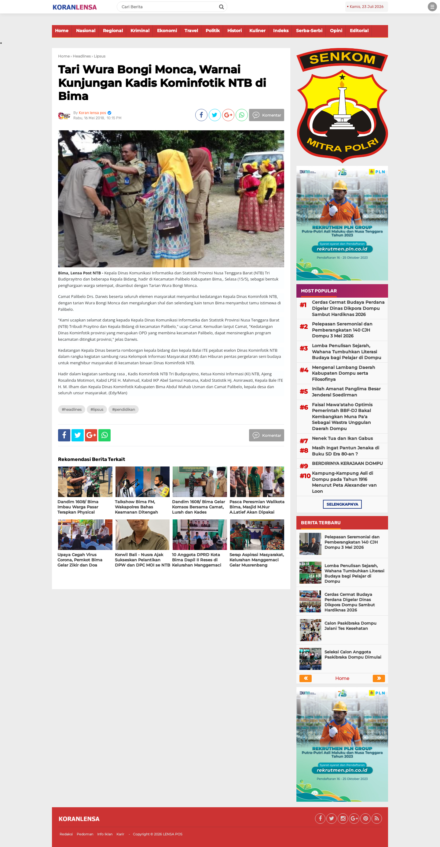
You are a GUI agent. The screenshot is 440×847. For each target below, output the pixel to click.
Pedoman (85, 834)
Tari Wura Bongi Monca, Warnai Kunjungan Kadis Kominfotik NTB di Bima (162, 82)
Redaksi (66, 834)
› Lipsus (98, 56)
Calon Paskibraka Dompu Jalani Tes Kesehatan (350, 626)
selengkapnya (342, 504)
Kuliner (257, 30)
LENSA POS (172, 834)
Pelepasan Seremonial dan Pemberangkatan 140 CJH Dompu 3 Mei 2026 (342, 330)
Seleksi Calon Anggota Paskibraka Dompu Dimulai (352, 654)
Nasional (85, 30)
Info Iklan (104, 834)
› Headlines (81, 56)
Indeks (280, 30)
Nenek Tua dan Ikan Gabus (342, 438)
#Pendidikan (123, 409)
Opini (336, 30)
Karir (120, 834)
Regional (113, 30)
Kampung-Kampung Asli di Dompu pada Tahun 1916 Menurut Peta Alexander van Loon (344, 482)
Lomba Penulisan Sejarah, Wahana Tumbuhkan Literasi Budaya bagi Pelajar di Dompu (346, 351)
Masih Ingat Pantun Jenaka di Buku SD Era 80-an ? (345, 451)
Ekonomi (167, 30)
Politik (213, 30)
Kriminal (139, 30)
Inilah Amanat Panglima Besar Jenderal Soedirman (346, 392)
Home (61, 30)
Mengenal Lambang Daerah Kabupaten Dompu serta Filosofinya (343, 373)
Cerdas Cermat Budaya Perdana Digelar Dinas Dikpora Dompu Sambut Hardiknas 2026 (348, 308)
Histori (234, 30)
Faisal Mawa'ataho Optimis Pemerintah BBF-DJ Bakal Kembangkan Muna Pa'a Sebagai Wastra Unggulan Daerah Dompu (342, 416)
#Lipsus (96, 409)
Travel (191, 30)
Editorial (359, 30)
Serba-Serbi (309, 30)
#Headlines (72, 409)
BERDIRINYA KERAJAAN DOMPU (347, 463)
